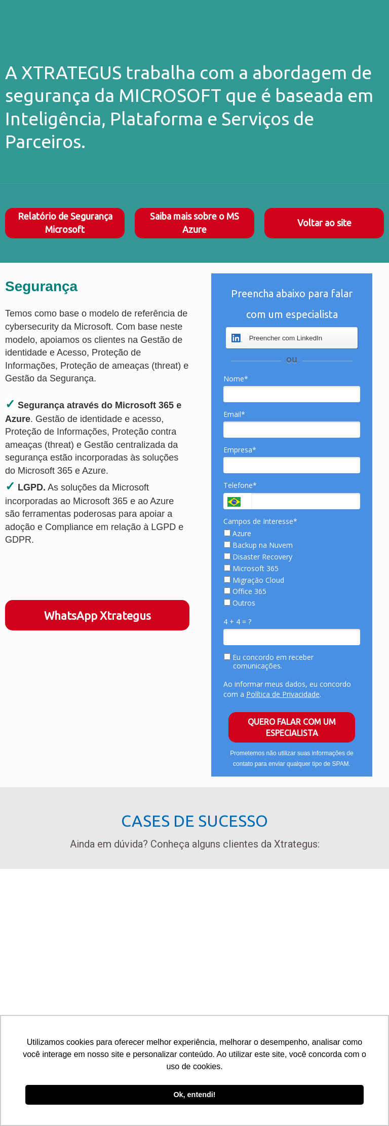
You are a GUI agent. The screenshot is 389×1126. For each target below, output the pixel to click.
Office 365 (245, 591)
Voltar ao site (324, 223)
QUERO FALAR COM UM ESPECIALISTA (292, 727)
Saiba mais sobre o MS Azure (194, 222)
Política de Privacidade (283, 694)
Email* (234, 414)
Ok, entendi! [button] (194, 1094)
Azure (237, 533)
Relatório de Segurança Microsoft (65, 222)
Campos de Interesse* (260, 521)
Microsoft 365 (251, 568)
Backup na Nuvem (258, 545)
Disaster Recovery (258, 556)
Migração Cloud (254, 580)
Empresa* (239, 449)
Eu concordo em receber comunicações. (269, 662)
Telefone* (240, 485)
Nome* (235, 378)
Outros (239, 603)
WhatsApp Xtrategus (97, 615)
